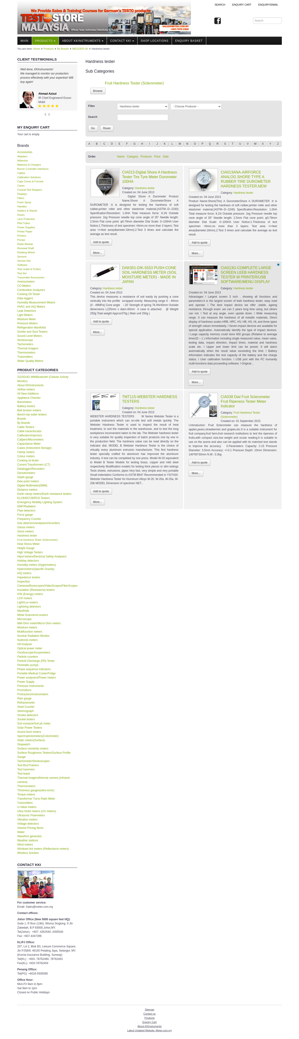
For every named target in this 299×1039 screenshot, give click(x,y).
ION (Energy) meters (30, 594)
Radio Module (25, 244)
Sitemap (149, 1009)
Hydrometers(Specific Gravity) (36, 569)
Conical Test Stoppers (29, 189)
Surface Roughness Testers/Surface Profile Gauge (44, 755)
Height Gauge (26, 548)
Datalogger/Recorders (31, 468)
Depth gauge (25, 477)
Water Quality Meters (30, 361)
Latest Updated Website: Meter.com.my (149, 1030)
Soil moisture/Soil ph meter (34, 723)
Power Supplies (26, 227)
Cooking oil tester (28, 460)
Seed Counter (26, 706)
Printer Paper (24, 231)
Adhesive (22, 160)
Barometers (24, 402)
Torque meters (26, 794)
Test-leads (23, 773)
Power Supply (26, 681)
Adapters (22, 156)
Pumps (21, 239)
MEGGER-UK (80, 48)
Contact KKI (122, 40)
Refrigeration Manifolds (31, 327)
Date (166, 156)
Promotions (24, 690)
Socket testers (26, 719)
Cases (21, 185)
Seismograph (25, 711)
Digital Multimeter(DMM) (32, 485)
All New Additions (28, 393)
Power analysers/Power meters (36, 677)
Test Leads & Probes (29, 269)
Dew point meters (28, 481)
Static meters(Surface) (31, 740)
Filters (20, 198)
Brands (21, 418)
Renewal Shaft (25, 248)
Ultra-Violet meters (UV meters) (36, 811)
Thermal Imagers (28, 348)
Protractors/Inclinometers (32, 694)
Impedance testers (28, 577)
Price (157, 156)
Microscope (24, 619)
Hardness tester (27, 535)
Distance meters (27, 489)
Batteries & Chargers (29, 164)
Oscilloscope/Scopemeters (33, 652)
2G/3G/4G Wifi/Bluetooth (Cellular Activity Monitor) (43, 379)
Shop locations (155, 40)
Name (121, 156)
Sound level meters (29, 731)
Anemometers (26, 281)
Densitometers (26, 473)
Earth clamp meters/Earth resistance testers (44, 493)
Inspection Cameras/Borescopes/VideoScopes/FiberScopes (47, 583)
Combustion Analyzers (31, 290)
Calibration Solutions (29, 177)
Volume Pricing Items (30, 828)
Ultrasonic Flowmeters (31, 815)
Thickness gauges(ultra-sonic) (36, 790)
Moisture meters (27, 627)
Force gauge (25, 514)
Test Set (22, 273)
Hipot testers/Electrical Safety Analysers (42, 556)
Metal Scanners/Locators (32, 615)
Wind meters (25, 844)
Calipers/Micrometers (30, 439)
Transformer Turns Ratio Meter (36, 798)
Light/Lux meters (27, 602)
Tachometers (25, 344)
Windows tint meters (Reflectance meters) (43, 848)
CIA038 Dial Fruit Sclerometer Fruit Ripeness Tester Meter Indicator (245, 401)
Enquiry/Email (268, 4)
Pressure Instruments (30, 686)
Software (22, 265)
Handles (22, 206)
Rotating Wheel (26, 252)
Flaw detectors (26, 510)
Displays (22, 194)
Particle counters (27, 656)
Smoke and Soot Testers (32, 331)
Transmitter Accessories (31, 277)
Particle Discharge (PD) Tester (36, 661)
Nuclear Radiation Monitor (33, 635)
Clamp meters (26, 452)
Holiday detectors (28, 560)
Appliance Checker (29, 397)
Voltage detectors (28, 823)
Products (45, 40)
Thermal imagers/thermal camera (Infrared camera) (43, 780)
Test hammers (26, 769)
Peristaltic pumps (28, 665)
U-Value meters (26, 807)
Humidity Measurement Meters (36, 302)
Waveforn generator (29, 836)
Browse (98, 91)
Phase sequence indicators (34, 669)
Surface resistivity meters (32, 748)
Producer (146, 156)
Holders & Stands (27, 210)
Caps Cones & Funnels (30, 181)
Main (25, 40)
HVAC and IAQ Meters (31, 306)
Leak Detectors (26, 310)
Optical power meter (29, 648)
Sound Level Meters (29, 336)
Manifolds (23, 610)
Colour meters (26, 456)
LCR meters (24, 598)
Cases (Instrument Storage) (34, 448)
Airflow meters (26, 389)
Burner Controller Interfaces (33, 168)
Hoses (21, 214)
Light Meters (25, 315)
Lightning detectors (29, 606)
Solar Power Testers (29, 727)
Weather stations (27, 840)
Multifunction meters (29, 631)
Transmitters (25, 356)
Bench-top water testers (32, 414)
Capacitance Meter (29, 443)
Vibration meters (27, 819)
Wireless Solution (28, 853)
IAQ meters (24, 573)
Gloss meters (25, 531)
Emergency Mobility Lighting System (39, 502)
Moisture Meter (26, 319)
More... (97, 252)
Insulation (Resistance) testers (36, 590)
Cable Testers (25, 427)
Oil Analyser (24, 644)
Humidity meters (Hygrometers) (36, 564)
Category (132, 156)
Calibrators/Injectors (29, 435)
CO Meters (24, 285)
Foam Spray (24, 202)
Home (36, 48)
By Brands (63, 48)
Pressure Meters (27, 323)
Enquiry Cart (149, 1022)
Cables (21, 173)
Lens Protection (26, 219)
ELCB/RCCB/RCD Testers (33, 498)
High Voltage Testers (30, 552)
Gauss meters (26, 527)
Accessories (24, 152)
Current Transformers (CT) (33, 464)
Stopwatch (23, 744)
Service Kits (24, 260)
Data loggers (25, 298)
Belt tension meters (29, 410)
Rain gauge (24, 698)
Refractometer (26, 702)
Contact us (149, 1013)
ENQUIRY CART (241, 4)
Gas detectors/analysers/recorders (38, 523)
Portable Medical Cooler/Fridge (36, 673)
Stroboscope (25, 340)
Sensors (22, 256)
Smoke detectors (27, 715)
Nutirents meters (27, 640)
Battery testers (26, 406)
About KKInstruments (82, 40)
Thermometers (26, 352)
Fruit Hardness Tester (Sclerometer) (37, 539)
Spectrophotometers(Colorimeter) (38, 736)
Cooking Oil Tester (28, 294)
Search (220, 4)
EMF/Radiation (26, 506)
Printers (21, 235)
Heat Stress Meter (28, 544)
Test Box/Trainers (28, 765)
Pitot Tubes (23, 223)
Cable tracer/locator (29, 431)
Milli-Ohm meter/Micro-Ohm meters (39, 623)
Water (21, 832)
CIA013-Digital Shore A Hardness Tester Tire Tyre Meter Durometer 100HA (149, 176)
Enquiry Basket (189, 40)
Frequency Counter (29, 519)
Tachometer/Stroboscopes (33, 761)
